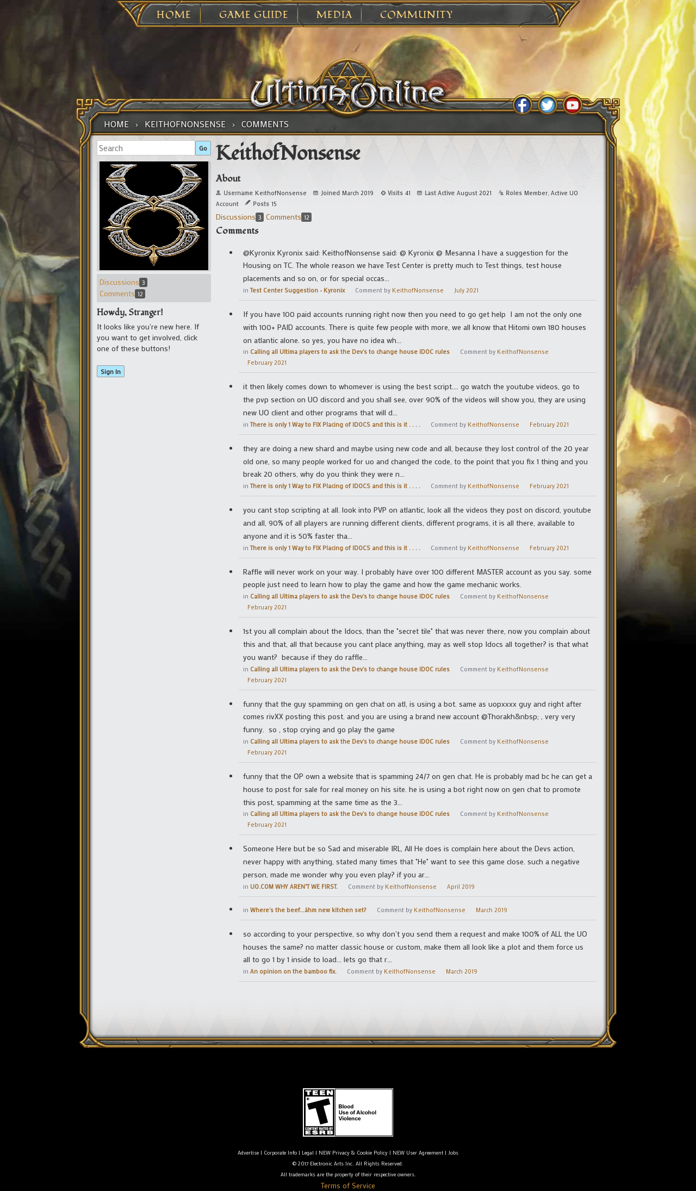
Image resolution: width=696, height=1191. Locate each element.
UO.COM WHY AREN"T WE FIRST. (294, 886)
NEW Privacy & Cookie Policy (353, 1152)
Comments (122, 293)
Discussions (123, 282)
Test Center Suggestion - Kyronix (297, 290)
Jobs (453, 1152)
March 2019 (491, 910)
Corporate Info (280, 1152)
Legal (308, 1152)
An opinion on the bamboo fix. (293, 971)
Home (174, 15)
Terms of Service (348, 1185)
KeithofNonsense (418, 290)
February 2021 (267, 362)
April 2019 (461, 886)
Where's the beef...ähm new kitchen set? (308, 910)
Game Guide (254, 15)
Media (334, 15)
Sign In (111, 371)
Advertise (248, 1152)
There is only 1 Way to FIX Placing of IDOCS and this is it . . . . (335, 424)
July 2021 (466, 290)
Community (416, 15)
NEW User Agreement (418, 1152)
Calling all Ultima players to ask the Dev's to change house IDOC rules (350, 352)
